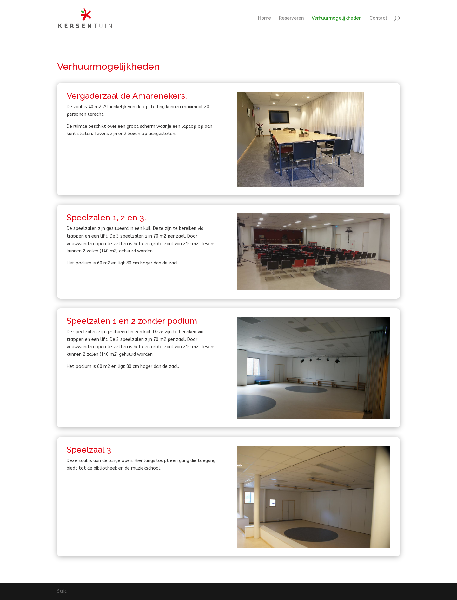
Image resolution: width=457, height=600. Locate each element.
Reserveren (291, 18)
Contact (378, 18)
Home (264, 18)
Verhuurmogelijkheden (336, 18)
